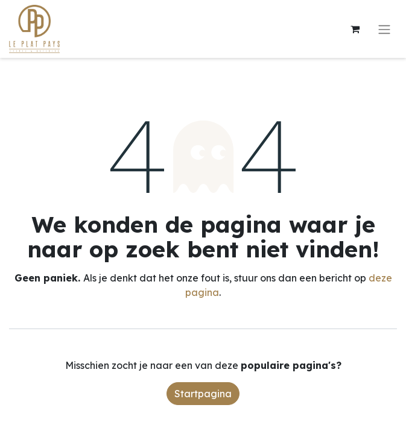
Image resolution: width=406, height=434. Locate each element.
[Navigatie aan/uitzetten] (384, 29)
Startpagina (203, 394)
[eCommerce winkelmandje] (355, 29)
